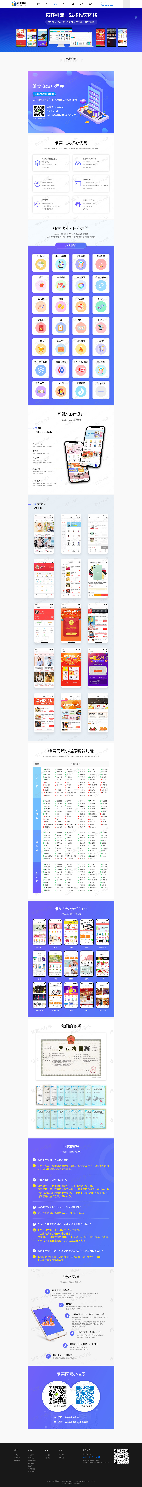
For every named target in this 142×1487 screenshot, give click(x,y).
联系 (90, 4)
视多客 (30, 1466)
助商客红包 (31, 1469)
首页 (38, 4)
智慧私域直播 (32, 1460)
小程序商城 (31, 1471)
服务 (73, 4)
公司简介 (17, 1455)
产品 (55, 4)
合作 (81, 4)
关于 (47, 4)
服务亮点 (47, 1458)
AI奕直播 (31, 1463)
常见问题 (61, 1458)
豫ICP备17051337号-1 (88, 1481)
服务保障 (47, 1455)
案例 (64, 4)
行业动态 (61, 1455)
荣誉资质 (17, 1458)
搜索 (126, 4)
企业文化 (17, 1460)
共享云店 (31, 1458)
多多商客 (31, 1455)
